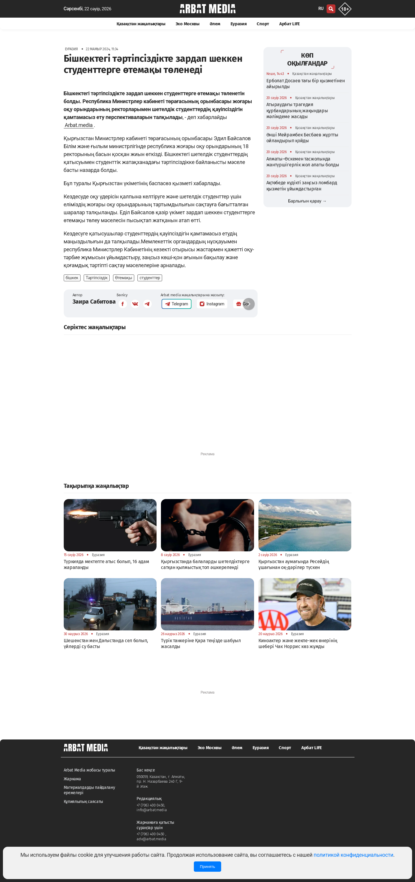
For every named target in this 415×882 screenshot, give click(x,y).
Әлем (215, 23)
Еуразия (239, 23)
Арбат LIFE (289, 23)
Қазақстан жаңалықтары (141, 23)
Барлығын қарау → (307, 201)
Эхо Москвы (187, 23)
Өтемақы (123, 277)
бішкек (72, 277)
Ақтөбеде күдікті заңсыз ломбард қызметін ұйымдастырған (301, 185)
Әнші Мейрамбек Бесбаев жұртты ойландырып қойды (302, 137)
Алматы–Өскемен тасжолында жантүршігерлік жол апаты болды (302, 162)
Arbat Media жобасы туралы (89, 770)
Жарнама (72, 778)
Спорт (263, 23)
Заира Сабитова (94, 301)
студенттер (150, 277)
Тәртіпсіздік (96, 277)
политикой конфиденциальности (353, 855)
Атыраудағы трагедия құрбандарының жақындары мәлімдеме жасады (297, 110)
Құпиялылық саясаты (83, 801)
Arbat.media (79, 125)
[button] (248, 304)
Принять (207, 866)
